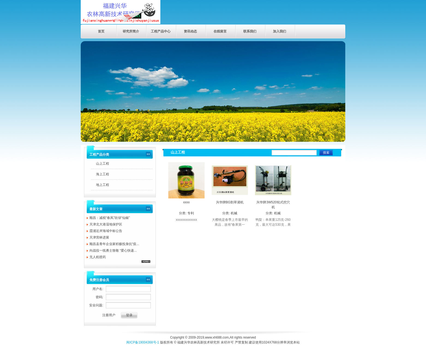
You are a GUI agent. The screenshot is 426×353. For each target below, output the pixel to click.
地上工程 (102, 185)
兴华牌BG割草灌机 (230, 202)
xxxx (186, 202)
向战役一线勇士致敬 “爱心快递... (113, 250)
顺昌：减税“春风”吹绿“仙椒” (109, 218)
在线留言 (220, 31)
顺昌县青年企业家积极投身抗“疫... (114, 244)
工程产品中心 (160, 31)
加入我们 (279, 31)
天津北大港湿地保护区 (105, 224)
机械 (234, 213)
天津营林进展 (99, 237)
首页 (101, 31)
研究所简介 (131, 31)
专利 (190, 213)
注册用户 (108, 315)
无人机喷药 (97, 257)
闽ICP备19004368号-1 (142, 342)
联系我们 (249, 31)
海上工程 (102, 174)
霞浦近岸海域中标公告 (105, 231)
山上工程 (102, 163)
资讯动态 (190, 31)
